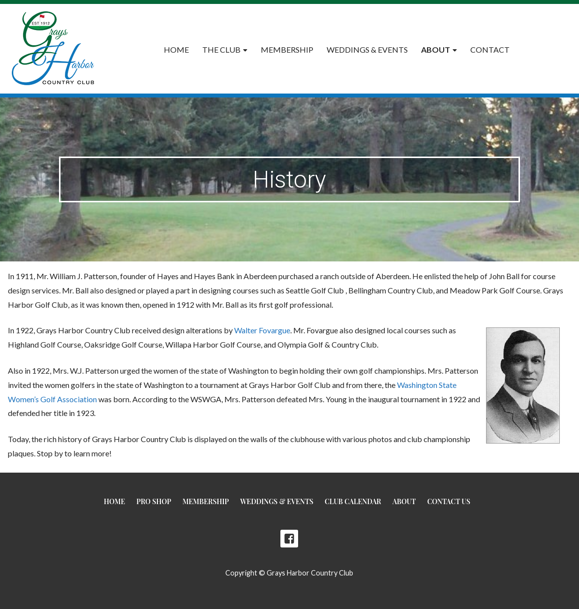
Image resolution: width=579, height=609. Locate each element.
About (435, 49)
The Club (221, 49)
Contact (490, 49)
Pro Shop (153, 501)
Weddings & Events (367, 49)
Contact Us (448, 501)
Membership (287, 49)
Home (176, 49)
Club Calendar (353, 501)
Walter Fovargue (262, 330)
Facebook (289, 538)
